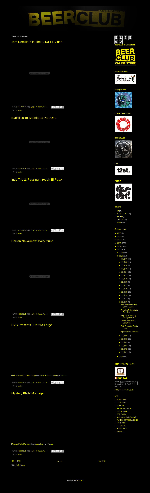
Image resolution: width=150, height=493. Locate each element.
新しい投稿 (16, 461)
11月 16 (124, 289)
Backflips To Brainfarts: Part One (33, 118)
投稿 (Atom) (20, 465)
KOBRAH (120, 406)
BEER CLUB (121, 214)
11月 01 (124, 352)
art (118, 211)
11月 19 (124, 279)
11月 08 (124, 339)
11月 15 (124, 292)
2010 (119, 250)
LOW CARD (121, 403)
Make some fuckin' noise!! (126, 417)
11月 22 (124, 275)
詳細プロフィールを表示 (124, 390)
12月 (121, 253)
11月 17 (124, 285)
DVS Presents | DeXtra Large (31, 325)
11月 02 (124, 349)
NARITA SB (121, 423)
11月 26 (124, 265)
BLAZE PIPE (122, 400)
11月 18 (124, 282)
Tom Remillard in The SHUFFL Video (36, 42)
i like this (120, 220)
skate (20, 110)
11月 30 (124, 259)
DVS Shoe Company (49, 375)
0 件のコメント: (42, 107)
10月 (121, 356)
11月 (121, 256)
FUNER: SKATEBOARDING (127, 420)
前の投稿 (102, 461)
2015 (119, 233)
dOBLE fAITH (122, 429)
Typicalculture (122, 411)
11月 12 (124, 295)
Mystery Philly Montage (27, 393)
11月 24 (124, 272)
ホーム (59, 461)
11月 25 (124, 269)
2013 (119, 240)
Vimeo (63, 375)
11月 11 (124, 299)
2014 (119, 237)
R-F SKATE (121, 426)
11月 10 (124, 302)
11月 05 (124, 342)
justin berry (40, 444)
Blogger (79, 480)
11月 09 (124, 336)
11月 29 (124, 262)
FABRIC (120, 432)
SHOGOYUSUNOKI (124, 409)
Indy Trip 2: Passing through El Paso (36, 179)
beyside (120, 217)
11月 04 (124, 346)
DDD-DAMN (121, 414)
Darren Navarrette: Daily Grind (32, 241)
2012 (119, 243)
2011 (119, 246)
